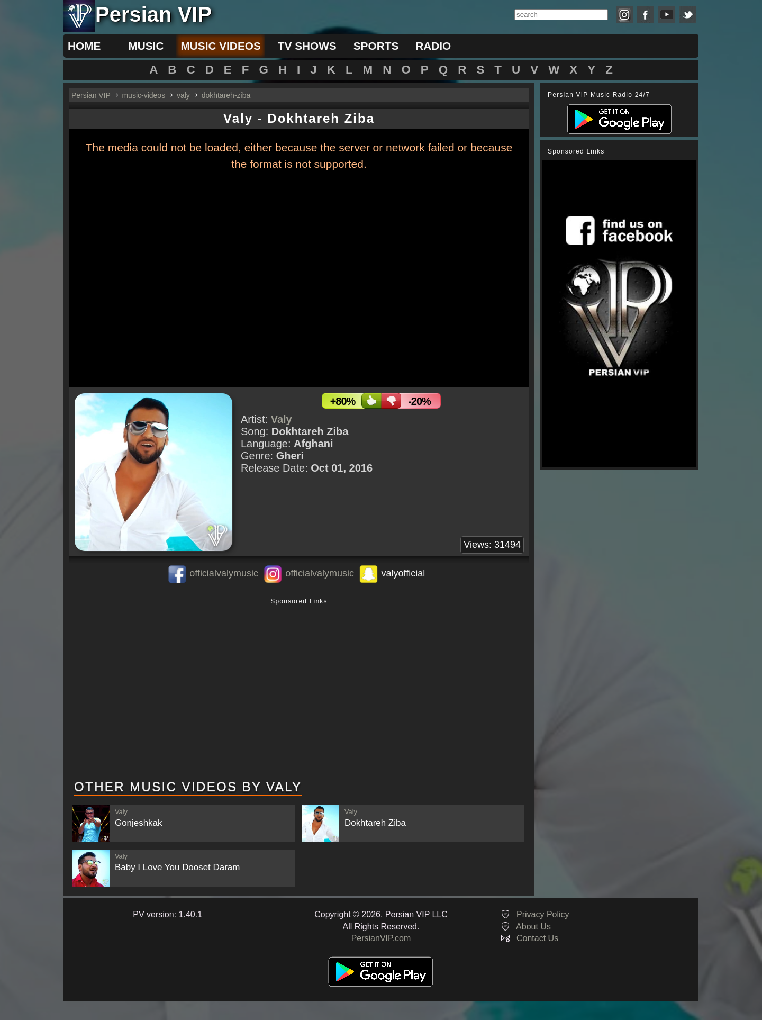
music (146, 46)
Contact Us (537, 938)
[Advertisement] (299, 690)
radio (433, 46)
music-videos (143, 95)
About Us (533, 926)
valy (183, 95)
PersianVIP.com (381, 938)
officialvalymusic (223, 573)
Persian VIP (91, 95)
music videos (220, 46)
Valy (281, 419)
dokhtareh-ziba (226, 95)
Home (84, 46)
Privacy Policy (542, 914)
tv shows (307, 46)
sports (376, 46)
